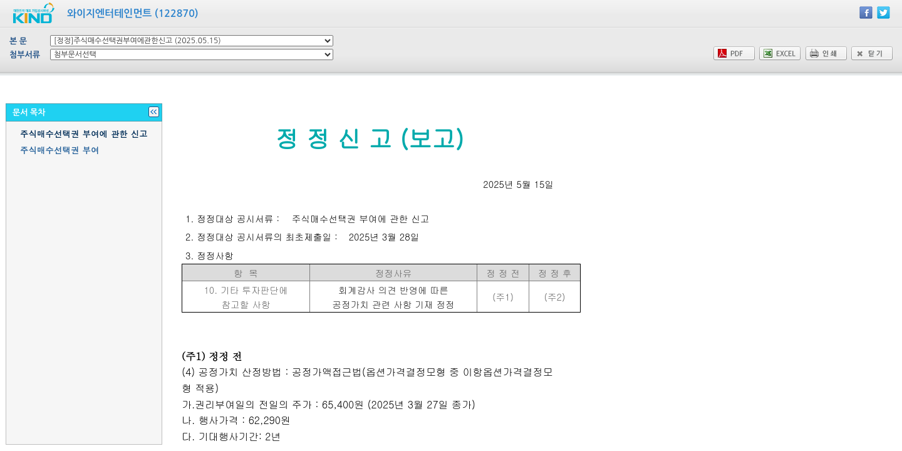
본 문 (18, 41)
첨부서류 (24, 55)
